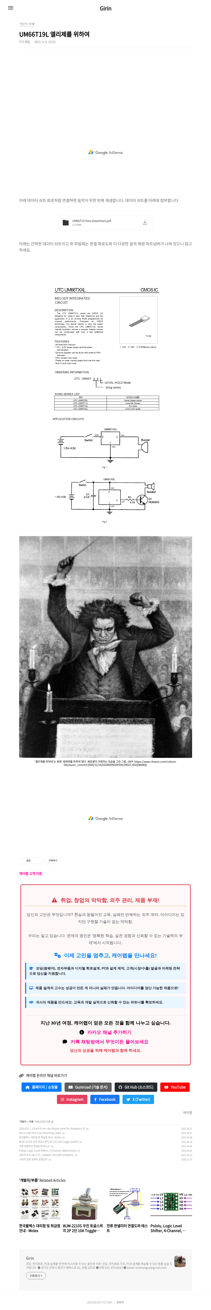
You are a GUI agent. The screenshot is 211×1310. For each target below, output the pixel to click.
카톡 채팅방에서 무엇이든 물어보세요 (109, 1041)
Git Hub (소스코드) (136, 1087)
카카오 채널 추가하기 (109, 1032)
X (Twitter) (138, 1099)
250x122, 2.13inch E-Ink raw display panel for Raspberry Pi (52, 1128)
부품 (31, 1121)
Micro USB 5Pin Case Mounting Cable (40, 1133)
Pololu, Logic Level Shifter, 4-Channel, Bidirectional (47, 1150)
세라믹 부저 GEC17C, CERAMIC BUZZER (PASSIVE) (46, 1155)
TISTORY (106, 1302)
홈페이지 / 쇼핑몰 (42, 1087)
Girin (105, 8)
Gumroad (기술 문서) (88, 1087)
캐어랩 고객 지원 (30, 873)
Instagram (72, 1099)
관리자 (120, 1302)
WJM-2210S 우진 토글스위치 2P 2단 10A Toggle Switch (48, 1142)
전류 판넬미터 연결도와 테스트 (34, 1146)
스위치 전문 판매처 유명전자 (33, 1159)
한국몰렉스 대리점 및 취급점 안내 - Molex (40, 1137)
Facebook (104, 1099)
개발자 (23, 1121)
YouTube (175, 1087)
